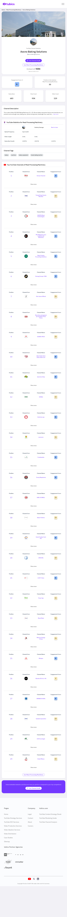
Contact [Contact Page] (30, 818)
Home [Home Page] (6, 814)
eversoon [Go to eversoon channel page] (40, 437)
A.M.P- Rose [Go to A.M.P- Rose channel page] (41, 578)
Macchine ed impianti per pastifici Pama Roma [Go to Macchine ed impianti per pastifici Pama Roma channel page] (41, 316)
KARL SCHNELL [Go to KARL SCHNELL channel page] (41, 497)
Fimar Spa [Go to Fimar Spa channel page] (41, 598)
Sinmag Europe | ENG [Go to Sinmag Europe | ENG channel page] (41, 276)
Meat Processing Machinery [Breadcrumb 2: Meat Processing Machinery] (13, 9)
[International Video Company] (9, 854)
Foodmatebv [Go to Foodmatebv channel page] (41, 457)
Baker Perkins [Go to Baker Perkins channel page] (41, 517)
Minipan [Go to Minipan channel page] (41, 658)
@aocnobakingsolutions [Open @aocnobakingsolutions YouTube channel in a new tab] (33, 54)
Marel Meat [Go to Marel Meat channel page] (41, 618)
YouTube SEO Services (11, 822)
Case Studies (8, 838)
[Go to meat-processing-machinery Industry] (33, 64)
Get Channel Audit (33, 60)
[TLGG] (9, 861)
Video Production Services (13, 826)
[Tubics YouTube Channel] (29, 879)
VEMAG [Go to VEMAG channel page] (41, 397)
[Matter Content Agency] (20, 862)
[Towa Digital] (20, 854)
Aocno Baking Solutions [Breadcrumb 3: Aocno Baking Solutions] (29, 9)
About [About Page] (30, 822)
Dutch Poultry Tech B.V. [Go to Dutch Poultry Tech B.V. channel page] (41, 537)
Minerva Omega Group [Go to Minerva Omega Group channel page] (41, 638)
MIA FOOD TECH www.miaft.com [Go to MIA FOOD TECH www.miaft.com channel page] (41, 356)
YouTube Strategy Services (13, 818)
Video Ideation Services (12, 830)
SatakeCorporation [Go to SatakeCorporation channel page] (41, 718)
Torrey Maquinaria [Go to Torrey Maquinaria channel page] (41, 477)
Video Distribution (10, 834)
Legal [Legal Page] (30, 814)
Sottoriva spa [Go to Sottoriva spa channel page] (40, 417)
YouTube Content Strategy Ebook (50, 814)
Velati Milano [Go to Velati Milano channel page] (40, 759)
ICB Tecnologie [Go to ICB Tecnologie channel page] (41, 739)
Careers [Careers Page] (30, 826)
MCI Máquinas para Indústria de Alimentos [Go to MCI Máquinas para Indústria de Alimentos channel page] (41, 236)
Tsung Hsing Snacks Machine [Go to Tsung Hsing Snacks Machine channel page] (41, 195)
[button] (63, 4)
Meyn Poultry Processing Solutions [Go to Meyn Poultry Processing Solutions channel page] (41, 256)
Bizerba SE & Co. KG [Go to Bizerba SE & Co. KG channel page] (41, 678)
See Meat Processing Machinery (33, 65)
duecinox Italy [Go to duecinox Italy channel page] (41, 377)
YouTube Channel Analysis (48, 822)
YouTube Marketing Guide (48, 818)
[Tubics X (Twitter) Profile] (34, 879)
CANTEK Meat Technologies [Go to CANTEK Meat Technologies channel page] (41, 216)
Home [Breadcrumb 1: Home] (3, 9)
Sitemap (7, 841)
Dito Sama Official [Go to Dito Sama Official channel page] (41, 296)
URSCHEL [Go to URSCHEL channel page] (41, 558)
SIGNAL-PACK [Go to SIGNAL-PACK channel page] (41, 336)
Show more (34, 184)
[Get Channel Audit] (33, 60)
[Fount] (9, 867)
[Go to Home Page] (8, 4)
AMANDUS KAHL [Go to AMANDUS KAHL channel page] (41, 698)
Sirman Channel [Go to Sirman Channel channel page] (41, 175)
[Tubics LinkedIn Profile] (38, 879)
